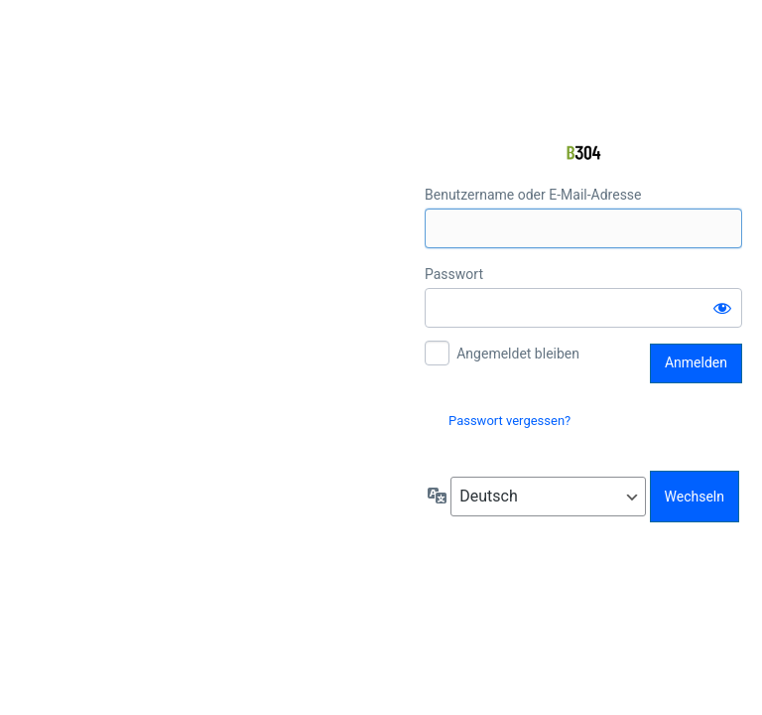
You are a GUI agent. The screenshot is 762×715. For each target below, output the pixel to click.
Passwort (454, 274)
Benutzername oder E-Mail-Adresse (533, 195)
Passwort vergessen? (509, 420)
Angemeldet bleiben (517, 353)
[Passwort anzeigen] (722, 308)
